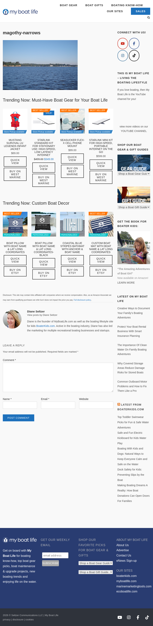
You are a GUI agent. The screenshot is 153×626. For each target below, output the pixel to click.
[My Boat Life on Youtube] (122, 43)
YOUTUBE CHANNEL (134, 131)
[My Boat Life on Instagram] (122, 55)
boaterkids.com (126, 575)
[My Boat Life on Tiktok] (134, 55)
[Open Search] (148, 17)
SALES (141, 11)
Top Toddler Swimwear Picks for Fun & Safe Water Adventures (133, 422)
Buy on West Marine (15, 174)
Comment (9, 360)
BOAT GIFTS (94, 5)
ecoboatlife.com (126, 591)
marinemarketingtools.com (134, 586)
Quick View (15, 162)
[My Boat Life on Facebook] (134, 43)
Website (83, 399)
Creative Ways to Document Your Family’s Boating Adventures (133, 313)
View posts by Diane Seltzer (42, 315)
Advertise (122, 550)
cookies (29, 619)
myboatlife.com (126, 581)
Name (7, 399)
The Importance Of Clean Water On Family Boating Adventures (132, 350)
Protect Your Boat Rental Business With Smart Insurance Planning (131, 331)
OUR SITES (115, 11)
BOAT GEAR (68, 5)
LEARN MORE (126, 282)
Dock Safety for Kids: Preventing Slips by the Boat (130, 474)
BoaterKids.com (45, 325)
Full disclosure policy (82, 300)
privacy (6, 619)
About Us (122, 545)
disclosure (18, 619)
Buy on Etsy (15, 271)
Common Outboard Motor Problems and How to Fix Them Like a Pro (132, 386)
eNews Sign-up (126, 560)
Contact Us (123, 555)
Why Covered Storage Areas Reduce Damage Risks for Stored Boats (131, 368)
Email (45, 399)
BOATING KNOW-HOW (127, 5)
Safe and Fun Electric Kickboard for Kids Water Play (131, 438)
